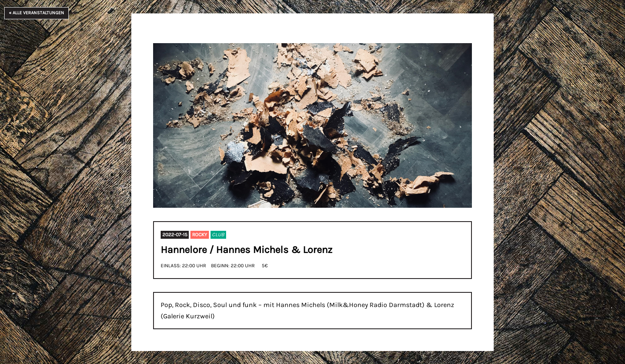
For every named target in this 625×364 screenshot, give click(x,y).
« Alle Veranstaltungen (36, 12)
